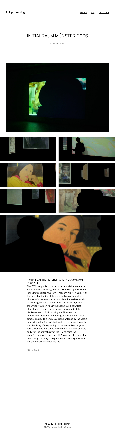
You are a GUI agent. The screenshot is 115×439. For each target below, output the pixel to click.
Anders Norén (64, 427)
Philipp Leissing (15, 12)
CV (92, 12)
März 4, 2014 (33, 350)
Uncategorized (58, 43)
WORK (83, 12)
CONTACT (104, 12)
